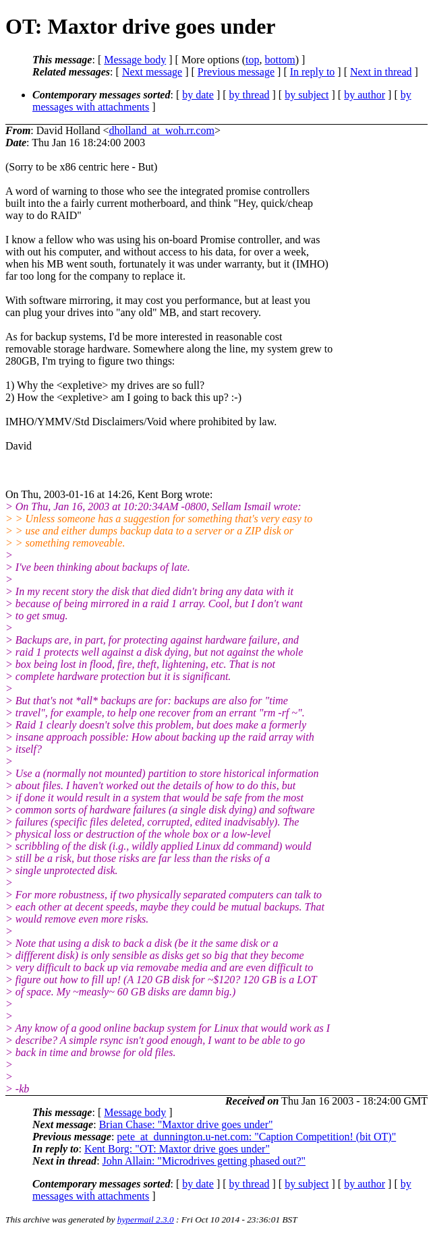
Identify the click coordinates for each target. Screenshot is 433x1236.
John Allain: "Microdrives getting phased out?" (204, 1161)
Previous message (236, 72)
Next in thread (381, 72)
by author (364, 94)
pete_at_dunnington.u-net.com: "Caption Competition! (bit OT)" (256, 1136)
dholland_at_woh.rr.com (161, 130)
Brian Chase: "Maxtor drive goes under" (186, 1124)
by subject (306, 94)
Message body (135, 59)
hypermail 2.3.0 (145, 1219)
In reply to (312, 72)
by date (198, 94)
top (252, 59)
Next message (152, 72)
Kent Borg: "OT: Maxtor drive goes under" (177, 1148)
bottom (279, 59)
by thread (249, 94)
